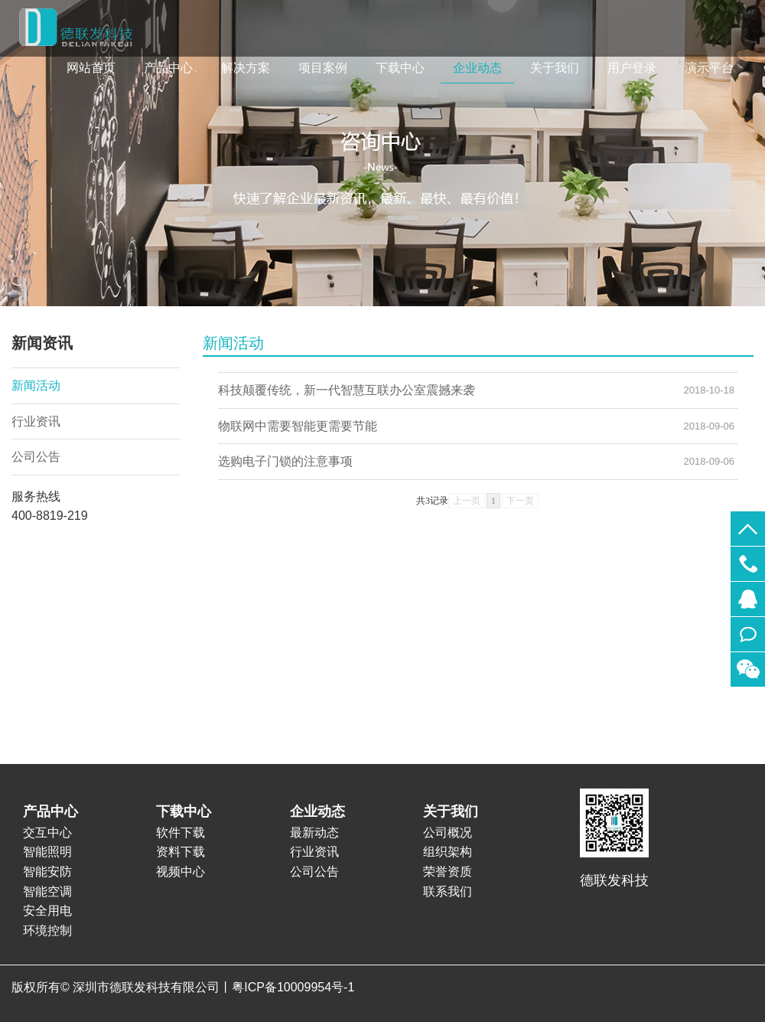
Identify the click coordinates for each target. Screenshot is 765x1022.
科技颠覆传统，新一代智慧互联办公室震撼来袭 (346, 390)
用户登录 (631, 67)
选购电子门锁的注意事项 (285, 461)
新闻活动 (35, 385)
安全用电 (47, 910)
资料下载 (180, 851)
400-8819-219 (748, 564)
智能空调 (47, 891)
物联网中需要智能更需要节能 (297, 426)
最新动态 (314, 832)
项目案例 (322, 67)
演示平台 (709, 67)
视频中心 (180, 871)
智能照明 (47, 851)
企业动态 (477, 67)
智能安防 (47, 871)
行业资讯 (35, 421)
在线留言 (748, 634)
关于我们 (554, 67)
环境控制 (47, 930)
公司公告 (35, 456)
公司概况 (447, 832)
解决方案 (245, 67)
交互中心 (47, 832)
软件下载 (180, 832)
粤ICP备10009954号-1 (293, 987)
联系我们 (447, 891)
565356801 (748, 599)
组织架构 (447, 851)
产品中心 (168, 67)
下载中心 (400, 67)
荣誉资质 (447, 871)
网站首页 (91, 67)
